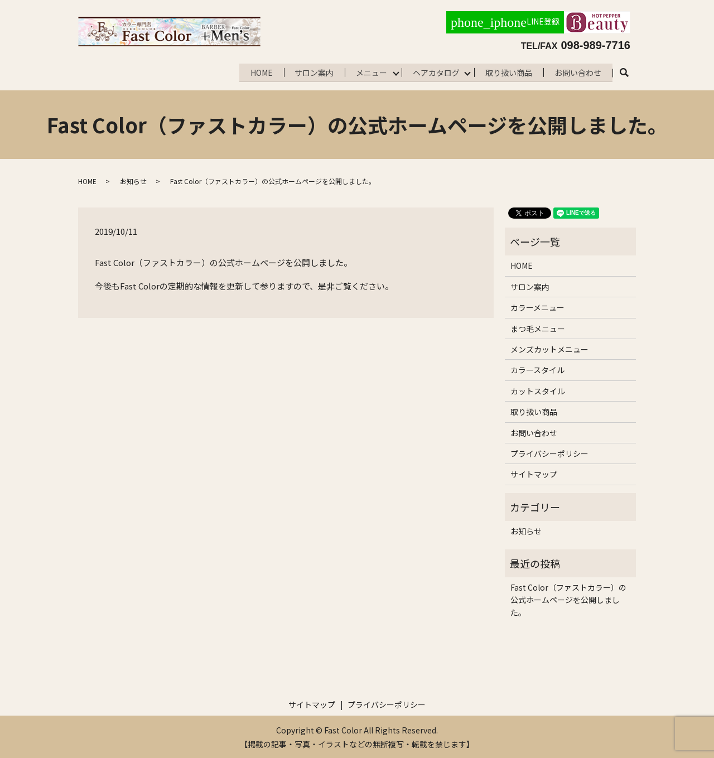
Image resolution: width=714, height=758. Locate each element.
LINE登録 (505, 22)
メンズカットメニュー (549, 348)
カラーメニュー (537, 306)
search (630, 72)
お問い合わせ (577, 71)
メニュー (366, 71)
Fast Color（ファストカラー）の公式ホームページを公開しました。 (568, 599)
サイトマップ (533, 473)
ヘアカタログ (432, 71)
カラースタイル (537, 368)
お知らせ (133, 180)
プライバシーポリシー (549, 452)
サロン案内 (307, 71)
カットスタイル (537, 389)
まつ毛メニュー (537, 327)
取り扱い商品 (507, 71)
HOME (254, 71)
